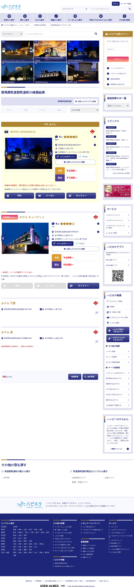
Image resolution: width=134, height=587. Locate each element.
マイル (8, 110)
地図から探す (56, 17)
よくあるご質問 (118, 233)
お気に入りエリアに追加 (85, 101)
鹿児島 (47, 552)
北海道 (15, 527)
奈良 (35, 544)
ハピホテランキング (118, 215)
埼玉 (26, 532)
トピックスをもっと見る (121, 173)
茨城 (42, 532)
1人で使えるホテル (118, 389)
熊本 (30, 552)
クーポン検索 (118, 351)
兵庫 (19, 544)
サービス (112, 209)
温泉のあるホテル (118, 400)
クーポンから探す (75, 17)
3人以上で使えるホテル (118, 394)
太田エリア (109, 478)
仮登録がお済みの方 (117, 84)
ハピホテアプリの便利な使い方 (92, 530)
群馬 (47, 532)
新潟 (14, 535)
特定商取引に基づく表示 (74, 581)
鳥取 (25, 547)
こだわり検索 (113, 323)
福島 (40, 529)
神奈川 (20, 532)
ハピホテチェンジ (115, 540)
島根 (30, 547)
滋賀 (30, 544)
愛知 (14, 541)
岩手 (30, 529)
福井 (25, 538)
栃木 (37, 532)
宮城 (35, 529)
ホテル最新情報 (87, 554)
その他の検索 (124, 17)
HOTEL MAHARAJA (23, 131)
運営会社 (29, 581)
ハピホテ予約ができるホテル (115, 330)
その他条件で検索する (118, 405)
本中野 (6, 478)
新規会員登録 (115, 79)
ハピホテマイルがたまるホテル (116, 339)
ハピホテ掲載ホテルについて (119, 549)
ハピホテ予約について (117, 533)
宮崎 (40, 552)
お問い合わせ (103, 581)
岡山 (14, 547)
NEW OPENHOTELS (60, 563)
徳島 (19, 549)
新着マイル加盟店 (87, 548)
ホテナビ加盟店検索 (118, 362)
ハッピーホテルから (118, 419)
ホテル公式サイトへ (66, 157)
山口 (35, 547)
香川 (14, 549)
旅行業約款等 (91, 581)
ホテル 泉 (7, 332)
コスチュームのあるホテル (118, 373)
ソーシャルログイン (117, 68)
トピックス (113, 121)
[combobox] (108, 9)
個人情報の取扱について (53, 581)
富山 (19, 538)
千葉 (31, 532)
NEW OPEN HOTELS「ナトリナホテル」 (117, 146)
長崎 (25, 552)
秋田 (19, 529)
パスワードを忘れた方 (118, 73)
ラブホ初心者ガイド (88, 527)
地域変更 (74, 377)
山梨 (19, 535)
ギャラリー (78, 195)
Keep (59, 110)
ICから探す (39, 17)
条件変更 (89, 377)
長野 (25, 535)
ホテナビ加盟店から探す (62, 545)
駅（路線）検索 (114, 312)
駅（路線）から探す (60, 530)
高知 (30, 549)
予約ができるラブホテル (62, 539)
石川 (14, 538)
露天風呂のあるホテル (118, 378)
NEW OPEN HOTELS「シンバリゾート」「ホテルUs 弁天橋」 (117, 167)
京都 (25, 544)
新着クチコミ (86, 557)
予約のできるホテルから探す (100, 17)
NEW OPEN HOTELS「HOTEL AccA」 (116, 130)
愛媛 (25, 549)
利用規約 (38, 581)
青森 (14, 529)
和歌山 (41, 544)
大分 (35, 552)
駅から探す (24, 17)
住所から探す (9, 17)
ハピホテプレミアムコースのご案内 (118, 227)
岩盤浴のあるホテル (118, 384)
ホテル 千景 (8, 303)
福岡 (14, 552)
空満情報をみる (10, 217)
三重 (30, 541)
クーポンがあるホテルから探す (64, 548)
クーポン (42, 110)
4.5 (60, 137)
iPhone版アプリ (118, 260)
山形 (25, 529)
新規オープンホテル (88, 545)
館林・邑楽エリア (80, 482)
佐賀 (19, 552)
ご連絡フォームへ (116, 449)
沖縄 (14, 555)
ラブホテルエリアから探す (117, 318)
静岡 (25, 541)
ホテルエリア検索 (114, 301)
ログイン (117, 59)
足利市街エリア (79, 478)
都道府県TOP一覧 (116, 98)
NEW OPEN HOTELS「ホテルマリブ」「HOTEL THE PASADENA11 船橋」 (117, 156)
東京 (14, 532)
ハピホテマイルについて (118, 220)
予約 (25, 110)
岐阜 (19, 541)
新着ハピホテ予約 (87, 551)
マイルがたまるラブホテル (62, 542)
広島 (19, 547)
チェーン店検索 (118, 357)
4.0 (57, 224)
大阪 (14, 544)
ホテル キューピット (32, 217)
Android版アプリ (118, 265)
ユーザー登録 (125, 4)
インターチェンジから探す (62, 527)
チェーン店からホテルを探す (63, 551)
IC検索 (110, 307)
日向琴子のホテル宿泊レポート (64, 566)
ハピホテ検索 (114, 295)
